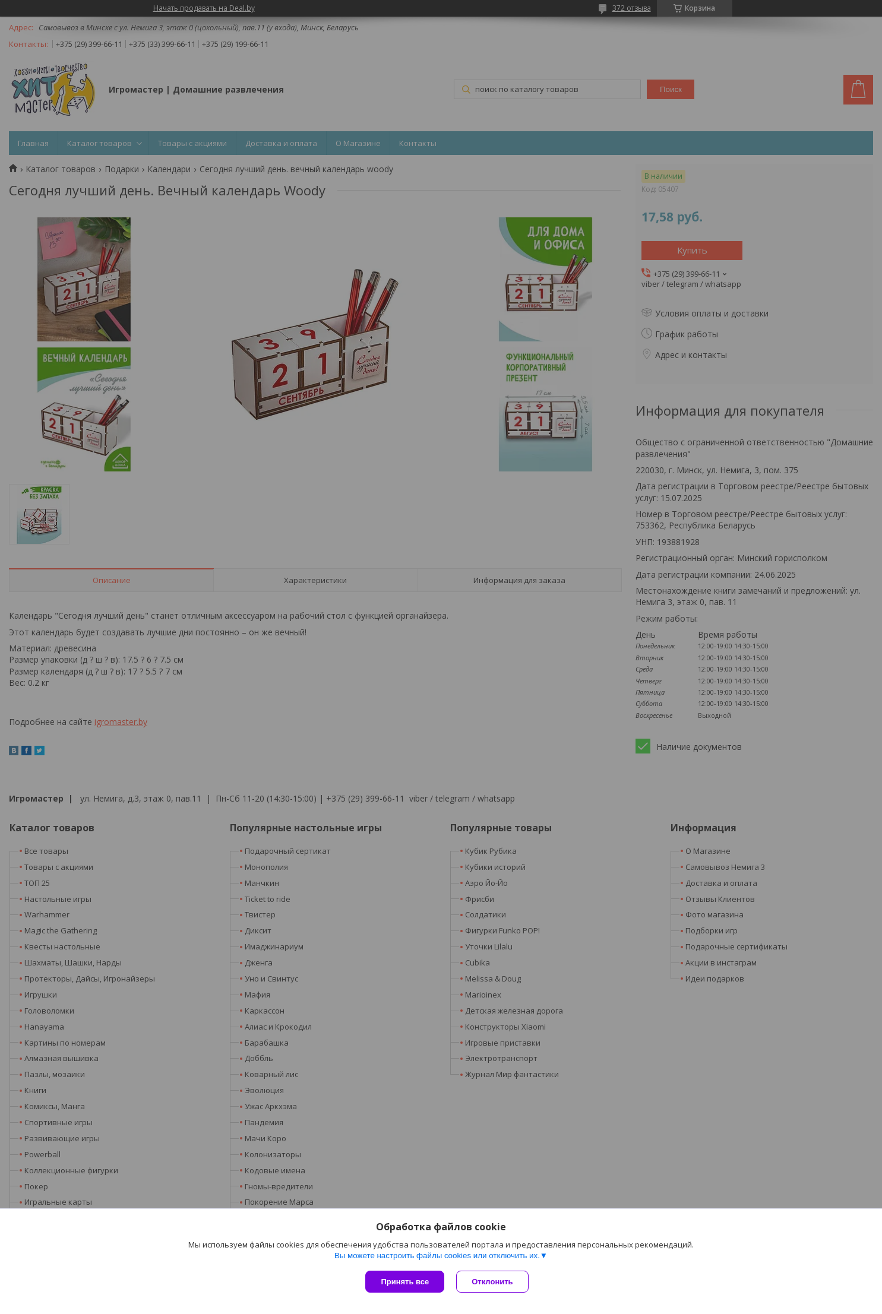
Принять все (405, 1281)
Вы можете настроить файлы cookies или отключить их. (437, 1255)
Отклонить (492, 1281)
